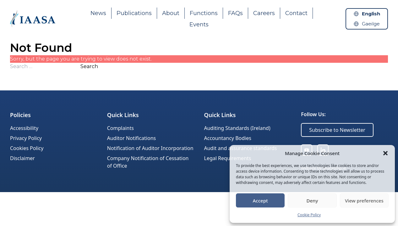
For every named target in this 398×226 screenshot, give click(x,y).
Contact (296, 13)
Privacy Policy (26, 138)
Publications (134, 13)
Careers (264, 13)
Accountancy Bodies (227, 138)
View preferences (364, 200)
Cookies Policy (26, 148)
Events (199, 24)
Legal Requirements (227, 158)
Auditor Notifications (131, 138)
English (371, 14)
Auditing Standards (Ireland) (237, 128)
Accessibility (24, 128)
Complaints (120, 128)
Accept (260, 200)
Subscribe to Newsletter (337, 129)
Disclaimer (22, 158)
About (170, 13)
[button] (385, 153)
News (98, 13)
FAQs (235, 13)
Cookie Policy (309, 215)
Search (89, 66)
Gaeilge (371, 24)
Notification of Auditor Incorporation (150, 148)
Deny (312, 200)
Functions (204, 13)
